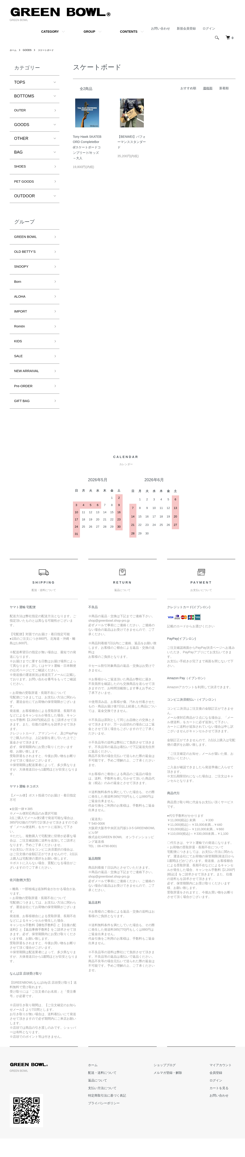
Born (18, 289)
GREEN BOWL (28, 241)
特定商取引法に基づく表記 (125, 1114)
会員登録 (219, 1091)
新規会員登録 (186, 28)
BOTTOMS (24, 96)
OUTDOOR (24, 199)
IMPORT (22, 322)
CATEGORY (50, 31)
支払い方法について (120, 1106)
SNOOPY (23, 273)
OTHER (21, 140)
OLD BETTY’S (27, 257)
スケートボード (50, 50)
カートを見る (222, 1106)
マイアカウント (224, 1083)
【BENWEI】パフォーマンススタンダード (131, 142)
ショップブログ (176, 1083)
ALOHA (21, 306)
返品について (115, 1099)
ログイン (209, 28)
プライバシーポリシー (122, 1121)
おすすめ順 (188, 88)
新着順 (224, 88)
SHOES (21, 168)
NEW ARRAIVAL (29, 386)
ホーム (14, 50)
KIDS (19, 354)
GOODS (29, 50)
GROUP (89, 31)
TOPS (19, 82)
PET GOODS (26, 184)
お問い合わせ (160, 28)
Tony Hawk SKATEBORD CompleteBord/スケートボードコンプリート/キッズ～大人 (87, 147)
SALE (19, 370)
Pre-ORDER (25, 402)
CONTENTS (129, 31)
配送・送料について (120, 1091)
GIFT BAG (23, 418)
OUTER (21, 111)
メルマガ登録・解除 (179, 1091)
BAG (18, 153)
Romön (20, 338)
